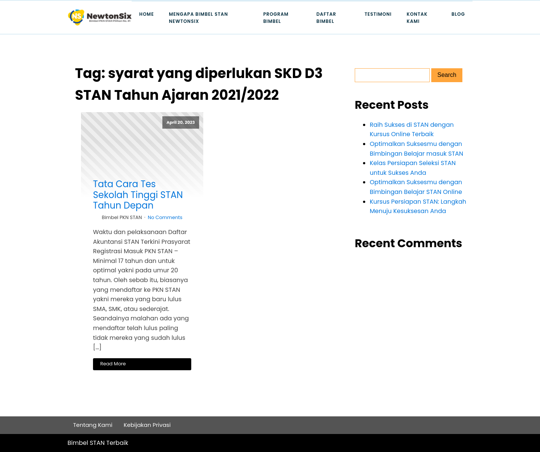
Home (146, 14)
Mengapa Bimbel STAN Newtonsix (198, 17)
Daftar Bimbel (326, 17)
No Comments (165, 217)
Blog (458, 14)
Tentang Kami (92, 425)
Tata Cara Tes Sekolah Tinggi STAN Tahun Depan (138, 195)
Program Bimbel (276, 17)
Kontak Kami (417, 17)
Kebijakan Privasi (147, 425)
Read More (113, 363)
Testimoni (378, 14)
